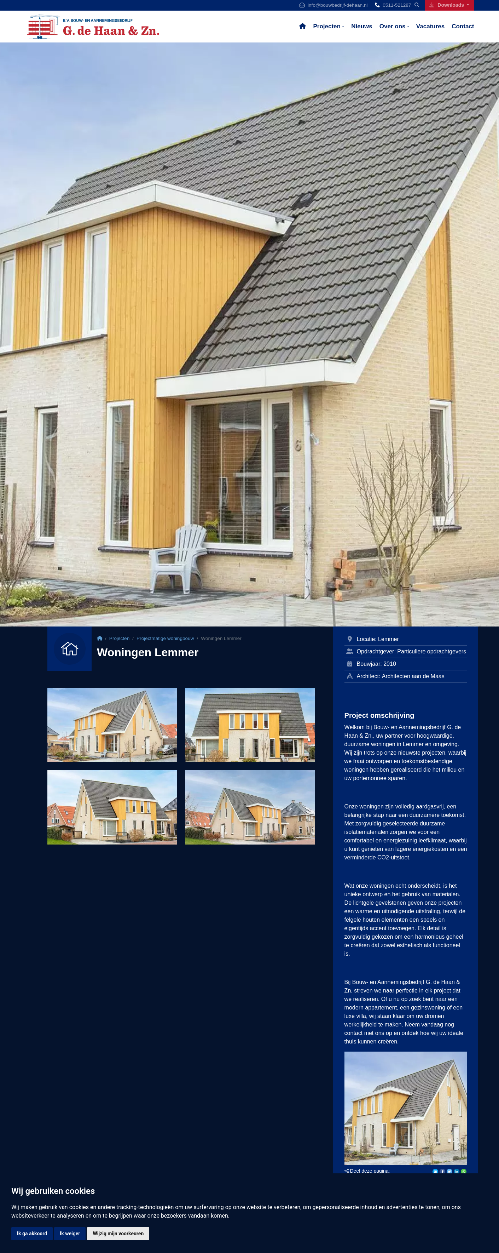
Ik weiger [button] (70, 1233)
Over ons (392, 26)
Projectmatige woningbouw (165, 638)
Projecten (326, 26)
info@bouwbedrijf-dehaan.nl (337, 5)
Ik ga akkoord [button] (32, 1233)
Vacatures (430, 26)
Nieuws (361, 26)
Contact (463, 26)
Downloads (447, 5)
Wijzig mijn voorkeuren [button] (118, 1233)
